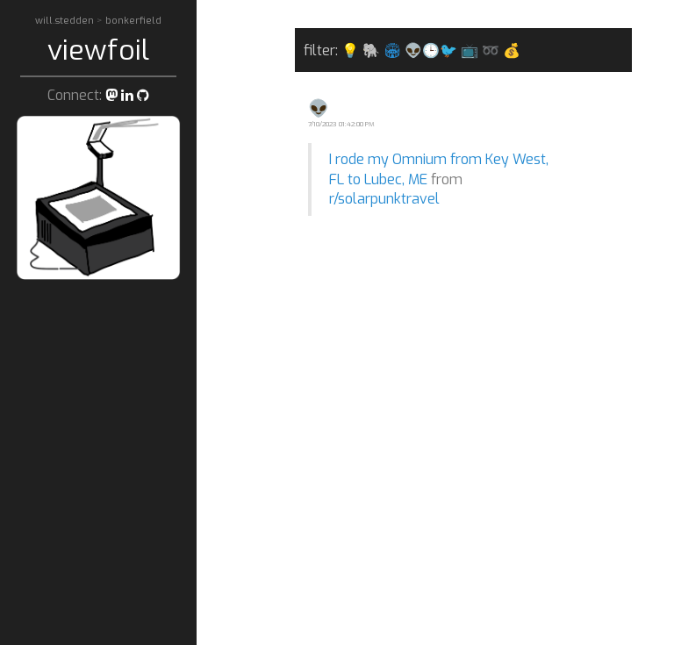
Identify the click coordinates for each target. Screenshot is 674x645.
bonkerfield (133, 20)
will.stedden (66, 20)
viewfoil (98, 50)
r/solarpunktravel (384, 199)
